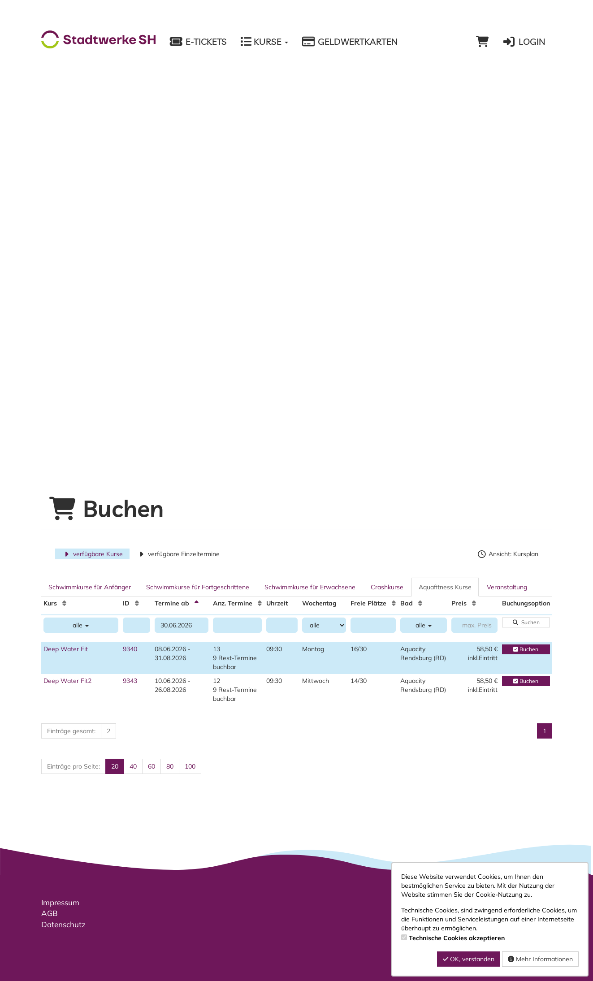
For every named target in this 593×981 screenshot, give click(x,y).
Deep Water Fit (65, 649)
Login (523, 41)
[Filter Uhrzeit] (282, 625)
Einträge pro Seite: (73, 766)
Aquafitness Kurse (445, 587)
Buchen (525, 649)
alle (81, 625)
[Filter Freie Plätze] (373, 625)
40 (133, 766)
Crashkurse (387, 587)
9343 (130, 681)
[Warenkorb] (482, 41)
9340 (130, 649)
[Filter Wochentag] (324, 625)
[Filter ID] (136, 625)
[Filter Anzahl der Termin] (237, 625)
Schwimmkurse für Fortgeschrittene (197, 587)
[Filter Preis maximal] (474, 625)
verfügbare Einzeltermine (178, 554)
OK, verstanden (468, 959)
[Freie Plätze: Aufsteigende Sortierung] (394, 603)
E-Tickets (197, 41)
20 (114, 766)
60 (151, 766)
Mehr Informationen (540, 959)
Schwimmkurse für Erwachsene (309, 587)
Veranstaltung (507, 587)
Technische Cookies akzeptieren (457, 938)
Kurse (264, 41)
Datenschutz (63, 924)
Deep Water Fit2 (67, 681)
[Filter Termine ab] (181, 625)
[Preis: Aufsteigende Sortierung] (474, 603)
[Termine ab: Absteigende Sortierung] (197, 603)
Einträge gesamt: (71, 731)
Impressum (60, 902)
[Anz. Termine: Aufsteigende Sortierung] (260, 603)
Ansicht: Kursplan (507, 554)
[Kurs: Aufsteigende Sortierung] (64, 603)
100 (190, 766)
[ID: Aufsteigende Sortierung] (137, 603)
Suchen (526, 622)
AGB (49, 913)
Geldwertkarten (350, 41)
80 (169, 766)
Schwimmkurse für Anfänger (89, 587)
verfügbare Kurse (92, 554)
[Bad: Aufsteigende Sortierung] (420, 603)
